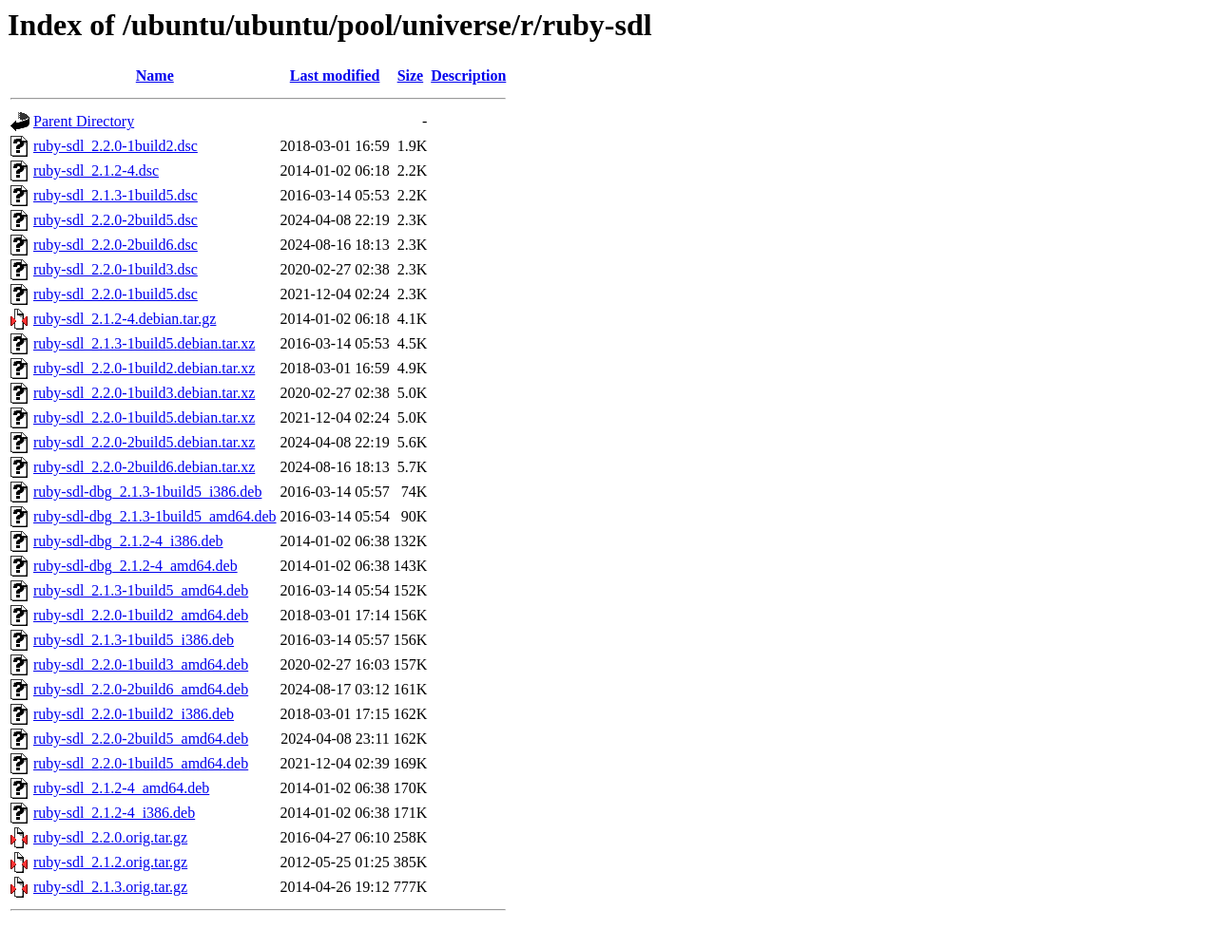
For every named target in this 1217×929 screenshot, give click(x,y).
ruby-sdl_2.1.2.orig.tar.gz (110, 862)
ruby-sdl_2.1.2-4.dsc (96, 170)
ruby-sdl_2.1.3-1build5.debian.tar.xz (144, 343)
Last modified (335, 75)
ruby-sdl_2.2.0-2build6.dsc (115, 245)
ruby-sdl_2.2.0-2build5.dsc (115, 220)
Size (410, 75)
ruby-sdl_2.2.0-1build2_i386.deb (133, 714)
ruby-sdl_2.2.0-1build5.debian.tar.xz (144, 417)
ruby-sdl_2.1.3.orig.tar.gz (110, 887)
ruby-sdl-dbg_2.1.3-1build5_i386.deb (147, 491)
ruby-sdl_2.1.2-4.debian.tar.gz (124, 319)
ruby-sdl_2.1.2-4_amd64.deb (121, 788)
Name (155, 75)
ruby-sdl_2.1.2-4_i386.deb (114, 813)
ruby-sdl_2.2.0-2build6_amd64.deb (140, 689)
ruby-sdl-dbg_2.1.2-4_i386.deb (128, 541)
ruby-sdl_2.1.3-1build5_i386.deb (133, 640)
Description (468, 75)
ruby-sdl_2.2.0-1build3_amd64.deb (140, 664)
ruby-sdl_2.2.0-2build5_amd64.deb (140, 738)
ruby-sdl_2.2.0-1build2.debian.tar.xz (144, 368)
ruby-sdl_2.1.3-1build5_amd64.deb (140, 590)
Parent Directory (83, 121)
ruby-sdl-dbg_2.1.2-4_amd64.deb (135, 566)
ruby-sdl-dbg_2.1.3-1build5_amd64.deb (155, 516)
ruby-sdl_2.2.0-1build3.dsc (115, 269)
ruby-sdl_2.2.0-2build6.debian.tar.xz (144, 467)
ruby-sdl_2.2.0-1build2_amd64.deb (140, 615)
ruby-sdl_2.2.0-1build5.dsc (115, 294)
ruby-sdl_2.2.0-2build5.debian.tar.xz (144, 442)
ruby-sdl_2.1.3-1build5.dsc (115, 195)
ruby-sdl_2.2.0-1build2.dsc (115, 146)
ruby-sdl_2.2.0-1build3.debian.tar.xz (144, 393)
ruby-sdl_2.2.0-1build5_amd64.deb (140, 763)
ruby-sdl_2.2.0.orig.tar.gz (110, 837)
